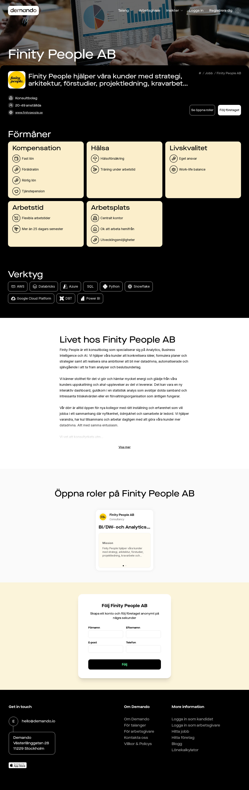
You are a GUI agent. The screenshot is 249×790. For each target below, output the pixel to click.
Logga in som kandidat (192, 719)
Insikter (174, 10)
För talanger (135, 725)
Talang (125, 10)
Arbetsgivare (149, 10)
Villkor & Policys (138, 743)
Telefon (131, 642)
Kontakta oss (136, 737)
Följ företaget (229, 110)
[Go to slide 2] (125, 565)
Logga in (196, 10)
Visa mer (125, 447)
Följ (124, 664)
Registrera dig (220, 10)
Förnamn (94, 627)
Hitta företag (183, 737)
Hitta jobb (180, 731)
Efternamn (133, 627)
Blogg (177, 743)
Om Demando (136, 719)
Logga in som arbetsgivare (196, 725)
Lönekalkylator (185, 750)
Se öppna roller (202, 110)
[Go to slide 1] (123, 565)
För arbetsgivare (139, 731)
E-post (92, 642)
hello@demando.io (38, 721)
